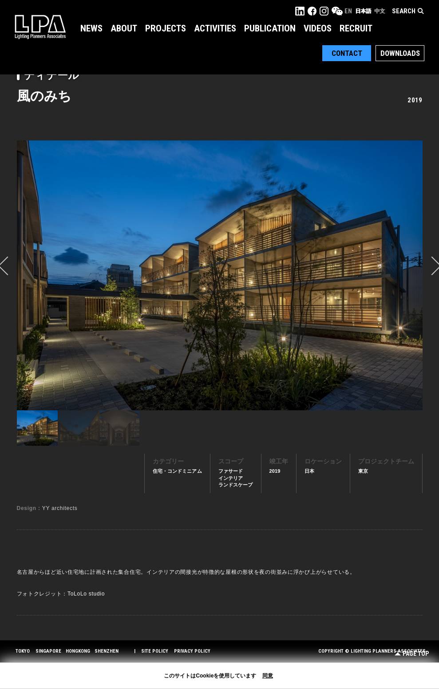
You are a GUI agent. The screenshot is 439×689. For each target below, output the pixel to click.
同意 (267, 676)
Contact (347, 53)
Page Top (412, 653)
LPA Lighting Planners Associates (40, 26)
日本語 (363, 11)
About (124, 28)
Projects (165, 28)
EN (348, 11)
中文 (379, 11)
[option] (220, 275)
